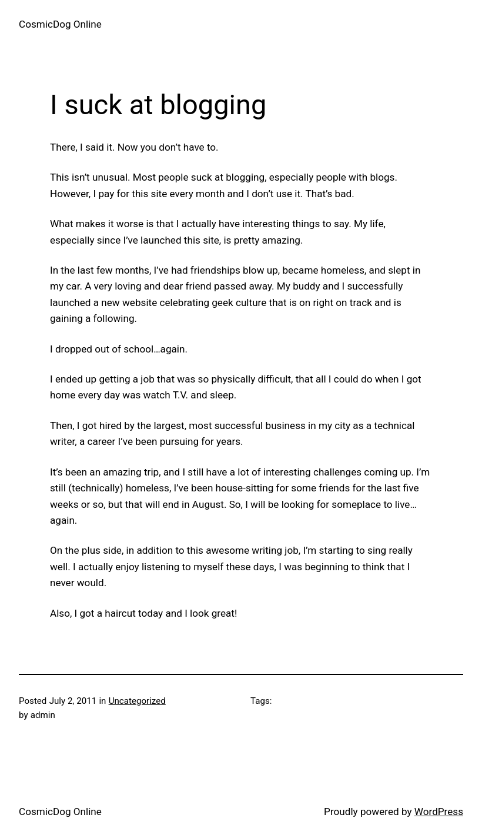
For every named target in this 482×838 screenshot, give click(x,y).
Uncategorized (137, 701)
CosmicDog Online (60, 24)
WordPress (438, 811)
